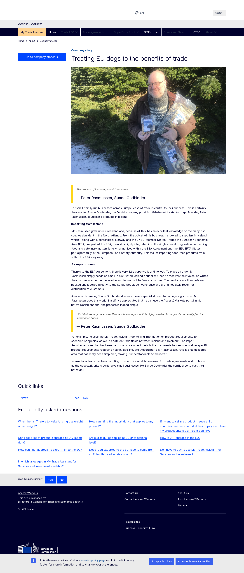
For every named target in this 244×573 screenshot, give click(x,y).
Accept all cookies (162, 561)
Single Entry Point (126, 32)
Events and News (176, 32)
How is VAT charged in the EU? (180, 437)
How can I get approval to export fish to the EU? (50, 449)
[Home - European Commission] (40, 548)
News (24, 398)
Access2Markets (28, 493)
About (211, 32)
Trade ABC (69, 32)
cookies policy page (93, 560)
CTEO (196, 32)
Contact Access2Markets (139, 499)
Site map (183, 505)
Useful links (80, 398)
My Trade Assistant (32, 32)
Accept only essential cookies (194, 561)
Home (52, 32)
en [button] (139, 13)
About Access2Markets (192, 499)
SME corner (151, 32)
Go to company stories (40, 57)
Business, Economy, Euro (139, 528)
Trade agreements (95, 32)
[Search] (219, 13)
